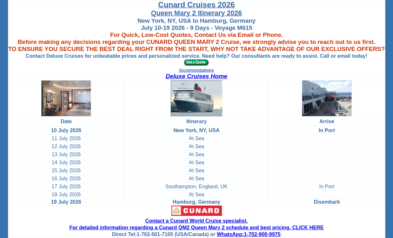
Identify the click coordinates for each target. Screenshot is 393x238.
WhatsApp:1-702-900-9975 (248, 234)
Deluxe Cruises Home (196, 76)
